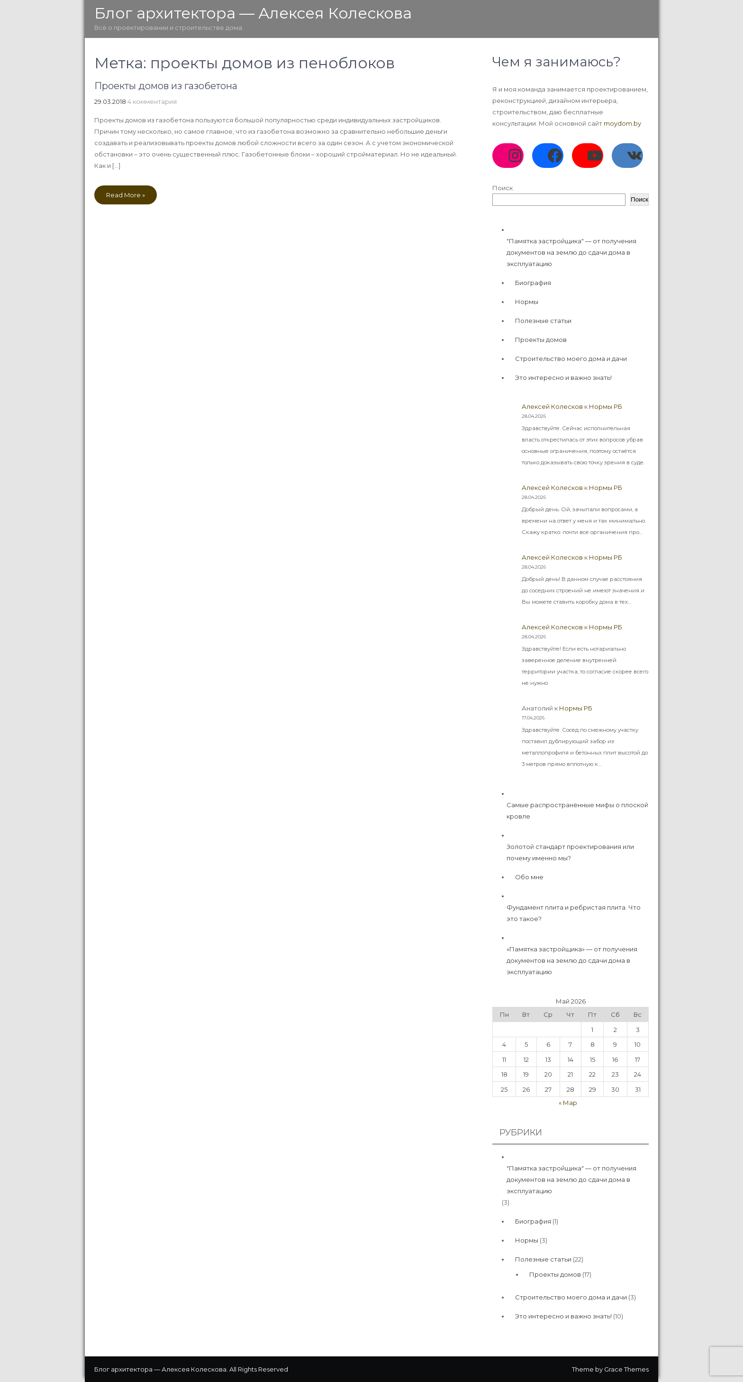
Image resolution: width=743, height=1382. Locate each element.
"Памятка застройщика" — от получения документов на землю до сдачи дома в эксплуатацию (571, 252)
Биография (533, 282)
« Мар (568, 1102)
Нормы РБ (605, 406)
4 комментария (152, 101)
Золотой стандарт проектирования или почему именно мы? (570, 852)
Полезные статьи (543, 320)
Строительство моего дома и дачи (571, 358)
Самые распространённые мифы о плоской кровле (577, 810)
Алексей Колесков (552, 406)
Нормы (526, 301)
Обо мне (529, 877)
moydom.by (622, 123)
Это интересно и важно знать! (563, 377)
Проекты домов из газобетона (165, 86)
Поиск (502, 188)
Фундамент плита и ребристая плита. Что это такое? (574, 912)
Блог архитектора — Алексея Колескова (253, 13)
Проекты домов (541, 339)
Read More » (125, 195)
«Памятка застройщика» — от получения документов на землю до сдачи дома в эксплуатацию (572, 960)
